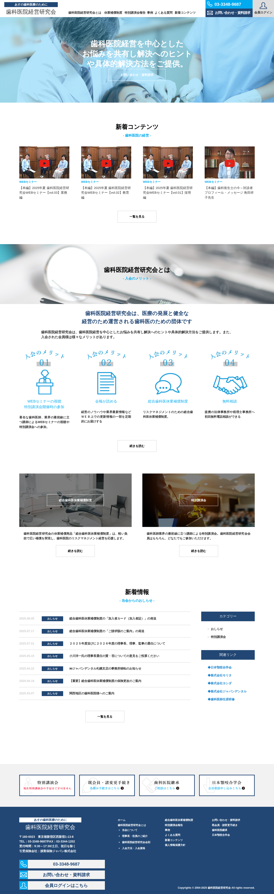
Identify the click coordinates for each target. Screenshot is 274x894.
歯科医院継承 (219, 830)
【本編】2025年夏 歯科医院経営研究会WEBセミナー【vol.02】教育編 (106, 192)
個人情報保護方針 (175, 845)
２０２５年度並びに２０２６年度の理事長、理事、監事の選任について (117, 643)
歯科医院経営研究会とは (84, 12)
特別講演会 (218, 637)
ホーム (121, 820)
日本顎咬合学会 (221, 835)
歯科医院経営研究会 (31, 12)
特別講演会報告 (135, 12)
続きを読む (137, 446)
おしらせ (52, 618)
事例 (150, 12)
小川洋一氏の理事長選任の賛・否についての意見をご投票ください (114, 656)
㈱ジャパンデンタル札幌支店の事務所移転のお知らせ (105, 668)
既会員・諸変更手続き (225, 825)
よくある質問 (164, 12)
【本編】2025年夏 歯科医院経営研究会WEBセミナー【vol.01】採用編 (168, 192)
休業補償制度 (113, 12)
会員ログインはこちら (66, 885)
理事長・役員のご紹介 (135, 836)
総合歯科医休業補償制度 (179, 820)
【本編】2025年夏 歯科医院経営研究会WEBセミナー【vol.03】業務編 (44, 192)
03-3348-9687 (66, 864)
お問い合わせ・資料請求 (228, 13)
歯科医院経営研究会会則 (136, 842)
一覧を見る (137, 216)
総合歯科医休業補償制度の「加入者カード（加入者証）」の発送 (112, 618)
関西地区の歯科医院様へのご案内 (91, 693)
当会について (129, 830)
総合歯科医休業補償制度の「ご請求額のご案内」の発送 (106, 631)
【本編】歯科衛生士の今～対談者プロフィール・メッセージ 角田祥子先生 (229, 192)
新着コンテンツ (185, 12)
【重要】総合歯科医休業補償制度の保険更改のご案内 (105, 681)
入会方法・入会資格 (133, 848)
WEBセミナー (28, 181)
